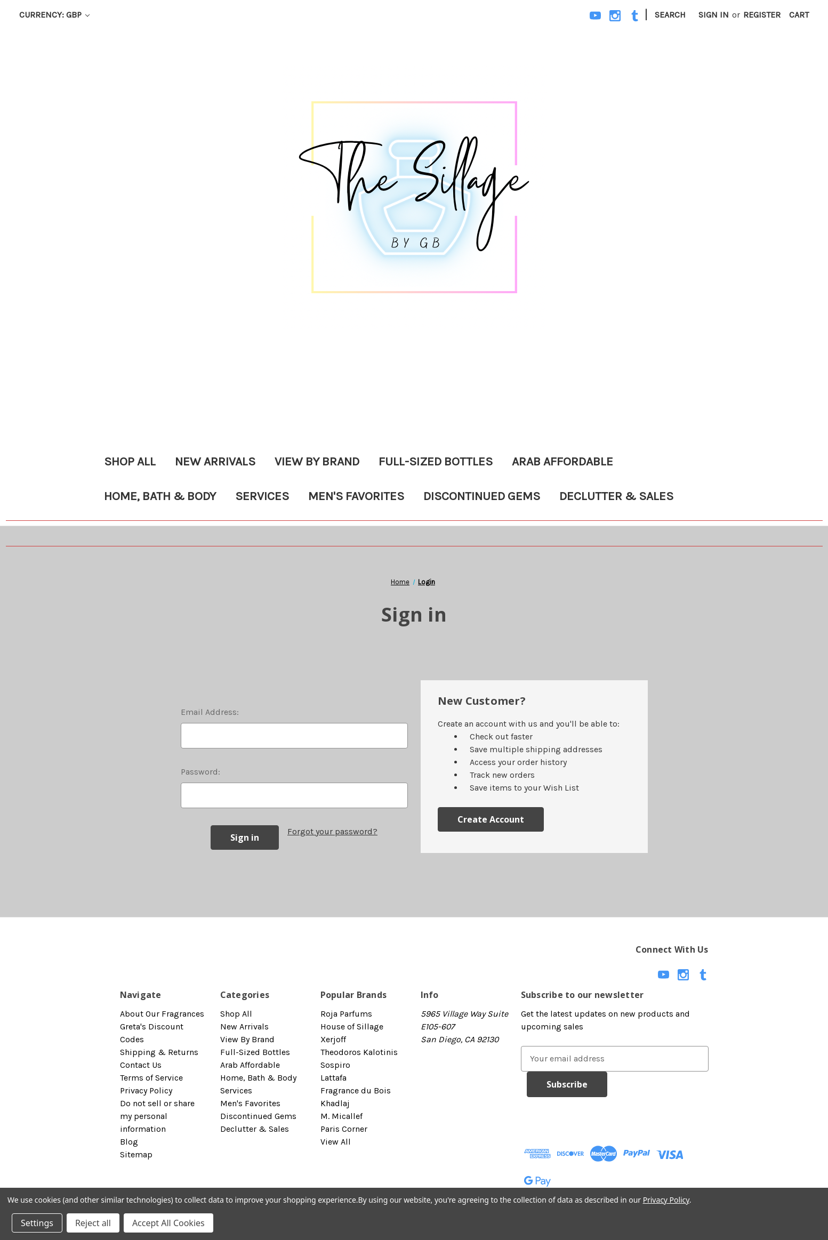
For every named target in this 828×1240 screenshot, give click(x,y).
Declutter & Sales (616, 496)
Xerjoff (333, 1039)
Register (762, 15)
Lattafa (333, 1078)
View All (335, 1142)
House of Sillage (351, 1026)
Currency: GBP (54, 15)
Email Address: (210, 712)
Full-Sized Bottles (436, 461)
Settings (37, 1223)
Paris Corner (343, 1129)
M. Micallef (341, 1116)
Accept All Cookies (168, 1223)
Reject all (93, 1223)
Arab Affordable (562, 461)
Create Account (490, 819)
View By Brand (317, 461)
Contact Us (141, 1065)
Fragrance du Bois (355, 1090)
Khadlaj (335, 1103)
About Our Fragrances (162, 1014)
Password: (200, 772)
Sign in (713, 15)
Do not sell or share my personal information (157, 1116)
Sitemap (136, 1154)
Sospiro (335, 1065)
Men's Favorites (356, 496)
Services (262, 496)
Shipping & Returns (159, 1052)
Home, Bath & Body (160, 496)
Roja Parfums (346, 1014)
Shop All (130, 461)
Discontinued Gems (481, 496)
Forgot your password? (332, 831)
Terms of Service (151, 1078)
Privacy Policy (146, 1090)
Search (670, 15)
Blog (129, 1142)
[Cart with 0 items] (799, 15)
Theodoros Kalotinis (359, 1052)
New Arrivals (215, 461)
